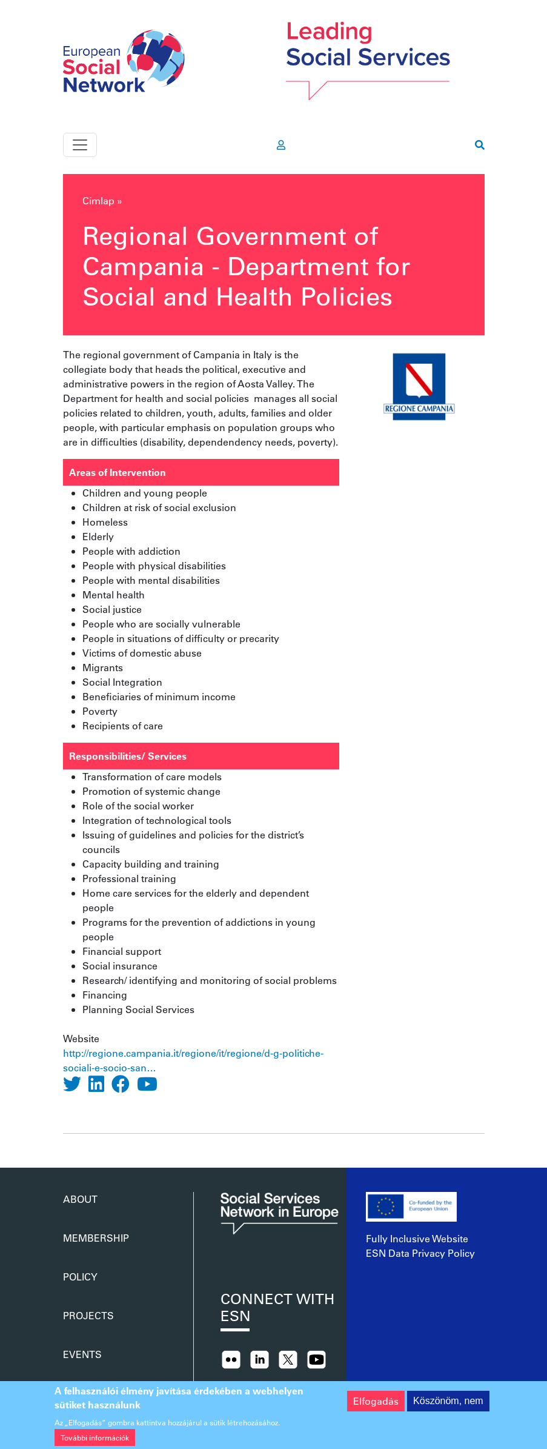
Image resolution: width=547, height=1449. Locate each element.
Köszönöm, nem (448, 1407)
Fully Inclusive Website (417, 1238)
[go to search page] (480, 145)
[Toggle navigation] (80, 145)
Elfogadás (376, 1407)
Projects (88, 1315)
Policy (80, 1276)
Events (82, 1354)
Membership (96, 1237)
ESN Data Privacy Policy (420, 1253)
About (80, 1199)
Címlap (98, 200)
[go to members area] (281, 145)
